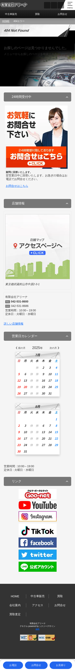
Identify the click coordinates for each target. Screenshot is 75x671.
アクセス (37, 605)
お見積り (61, 665)
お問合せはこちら (17, 185)
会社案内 (15, 605)
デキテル (24, 626)
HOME (5, 21)
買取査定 (15, 614)
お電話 (13, 665)
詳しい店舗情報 (13, 323)
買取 (37, 14)
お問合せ (62, 14)
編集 (38, 629)
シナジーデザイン (47, 626)
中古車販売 (11, 14)
